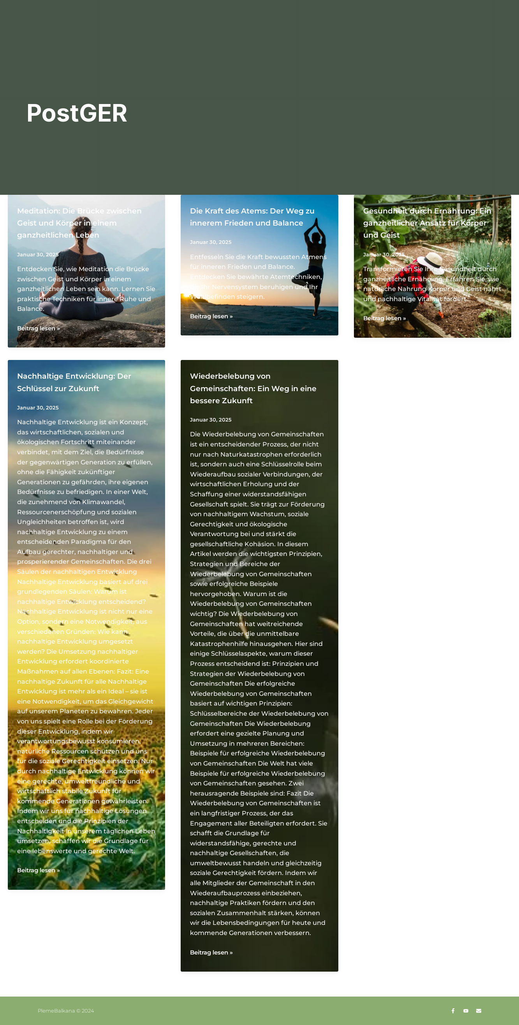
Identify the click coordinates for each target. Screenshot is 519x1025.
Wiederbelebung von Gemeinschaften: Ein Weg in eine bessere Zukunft (258, 400)
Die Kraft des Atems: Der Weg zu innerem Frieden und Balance (249, 222)
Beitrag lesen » (41, 340)
